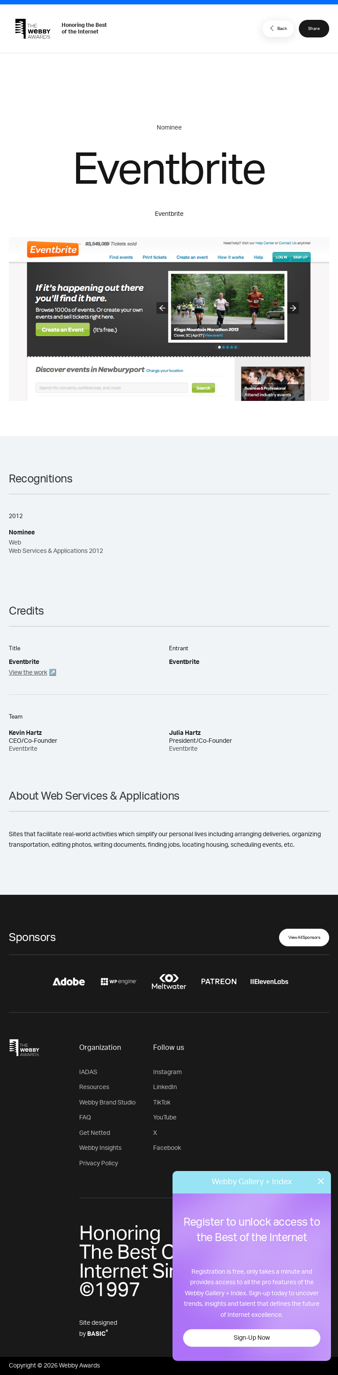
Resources (94, 1087)
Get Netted (94, 1133)
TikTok (161, 1103)
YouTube (164, 1118)
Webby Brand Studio (107, 1103)
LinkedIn (165, 1087)
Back (277, 28)
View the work (28, 673)
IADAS (88, 1072)
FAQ (85, 1118)
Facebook (167, 1148)
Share (314, 28)
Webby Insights (100, 1148)
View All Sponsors (304, 937)
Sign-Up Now (252, 1338)
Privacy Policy (98, 1163)
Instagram (167, 1072)
